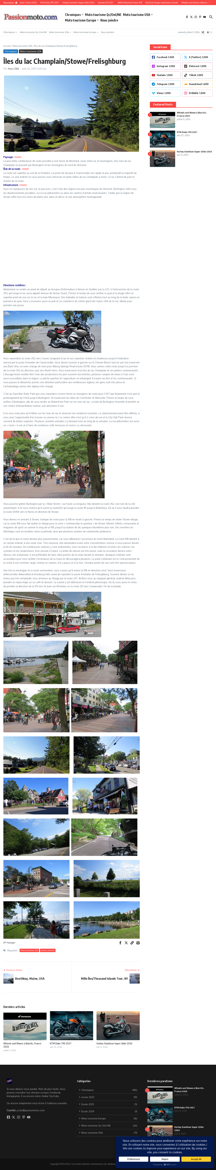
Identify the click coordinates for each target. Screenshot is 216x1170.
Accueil (7, 46)
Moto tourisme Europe (82, 20)
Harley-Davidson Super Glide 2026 (114, 1043)
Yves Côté (13, 68)
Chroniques (74, 15)
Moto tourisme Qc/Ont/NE (103, 15)
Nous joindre (109, 20)
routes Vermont (48, 950)
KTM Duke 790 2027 (60, 1043)
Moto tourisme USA (138, 15)
